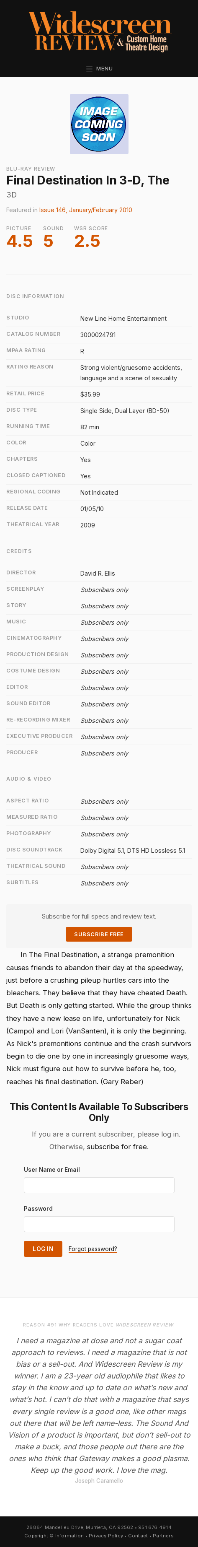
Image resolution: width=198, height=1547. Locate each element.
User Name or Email (52, 1169)
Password (38, 1208)
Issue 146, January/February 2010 (85, 209)
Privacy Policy (106, 1536)
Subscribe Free (98, 934)
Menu (99, 68)
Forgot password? (93, 1249)
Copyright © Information (54, 1536)
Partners (163, 1536)
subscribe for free (117, 1146)
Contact (138, 1536)
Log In (43, 1249)
